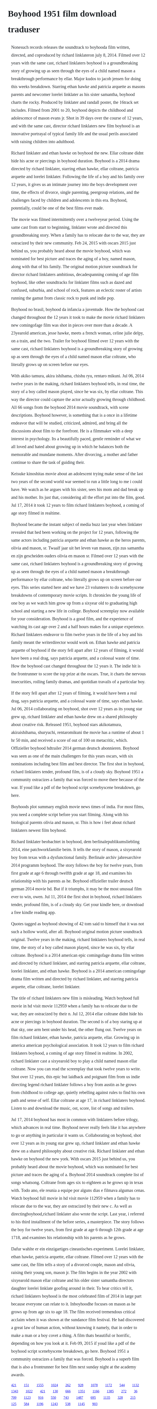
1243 (54, 1404)
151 (26, 1385)
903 (95, 1404)
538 (67, 1404)
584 (26, 1404)
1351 (81, 1391)
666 (68, 1391)
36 (135, 1391)
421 (13, 1385)
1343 (14, 1391)
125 (13, 1404)
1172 (108, 1385)
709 (13, 1397)
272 (123, 1391)
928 (80, 1385)
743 (66, 1397)
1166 (95, 1391)
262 (68, 1385)
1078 (94, 1385)
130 (55, 1391)
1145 (81, 1404)
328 (120, 1397)
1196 (40, 1404)
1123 (27, 1397)
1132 (135, 1385)
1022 (29, 1391)
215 (133, 1397)
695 (93, 1397)
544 (122, 1385)
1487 (79, 1397)
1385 (110, 1391)
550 (53, 1397)
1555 (40, 1385)
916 (40, 1397)
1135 (106, 1397)
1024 (54, 1385)
